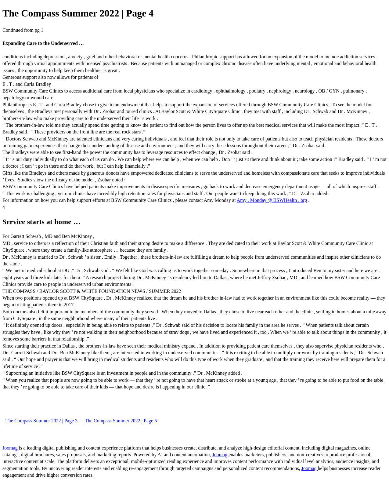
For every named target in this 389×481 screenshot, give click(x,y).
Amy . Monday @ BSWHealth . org (272, 200)
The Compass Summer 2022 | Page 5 (121, 420)
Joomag (10, 447)
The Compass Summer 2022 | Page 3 (41, 420)
